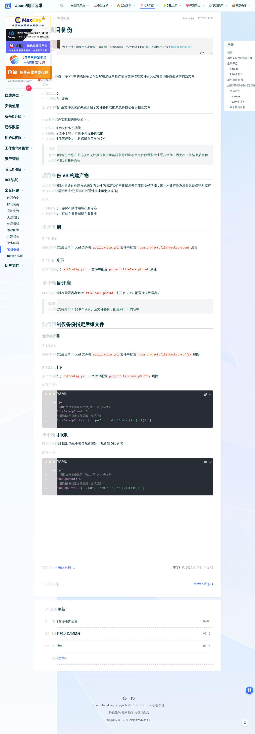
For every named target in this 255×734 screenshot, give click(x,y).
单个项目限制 (221, 111)
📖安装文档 (110, 5)
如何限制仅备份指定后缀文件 (228, 89)
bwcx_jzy (173, 22)
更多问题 (13, 243)
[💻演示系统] (89, 6)
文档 (77, 22)
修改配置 (13, 230)
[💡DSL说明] (182, 6)
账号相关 (13, 204)
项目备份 (13, 249)
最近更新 (83, 630)
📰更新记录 (226, 5)
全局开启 (216, 68)
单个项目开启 (219, 84)
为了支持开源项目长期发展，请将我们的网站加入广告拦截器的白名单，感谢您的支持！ (139, 51)
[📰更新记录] (228, 6)
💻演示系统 (87, 5)
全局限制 (219, 95)
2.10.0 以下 (220, 78)
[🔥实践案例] (136, 6)
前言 (213, 56)
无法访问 (13, 217)
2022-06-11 (191, 22)
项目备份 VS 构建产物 (223, 62)
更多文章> (85, 679)
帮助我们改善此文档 (82, 588)
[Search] (57, 5)
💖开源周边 (202, 5)
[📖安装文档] (112, 6)
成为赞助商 (46, 80)
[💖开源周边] (204, 6)
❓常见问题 (157, 5)
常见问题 (89, 22)
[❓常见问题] (159, 6)
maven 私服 (15, 256)
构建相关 (13, 236)
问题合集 (13, 198)
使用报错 (13, 223)
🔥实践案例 (134, 5)
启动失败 (13, 211)
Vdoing (137, 726)
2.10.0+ (218, 73)
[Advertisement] (132, 546)
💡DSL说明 (180, 5)
